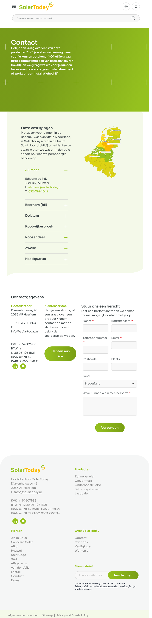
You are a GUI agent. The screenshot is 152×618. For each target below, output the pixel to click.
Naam (87, 321)
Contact (81, 538)
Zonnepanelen (85, 476)
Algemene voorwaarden (23, 615)
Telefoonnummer (95, 338)
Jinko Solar (19, 538)
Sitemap (47, 615)
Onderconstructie (88, 485)
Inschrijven (123, 575)
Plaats (115, 359)
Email (115, 338)
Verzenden (110, 428)
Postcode (90, 359)
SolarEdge (18, 555)
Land (86, 376)
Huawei (16, 551)
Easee (15, 580)
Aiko (14, 546)
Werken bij (82, 551)
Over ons (81, 542)
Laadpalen (82, 493)
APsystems (19, 563)
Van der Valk (20, 567)
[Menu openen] (14, 6)
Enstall (16, 572)
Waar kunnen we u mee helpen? (106, 393)
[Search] (133, 18)
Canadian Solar (22, 542)
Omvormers (83, 481)
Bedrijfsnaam (121, 321)
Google (127, 586)
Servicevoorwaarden (107, 586)
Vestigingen (83, 546)
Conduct (17, 576)
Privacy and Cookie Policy (72, 615)
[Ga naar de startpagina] (36, 6)
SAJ (14, 559)
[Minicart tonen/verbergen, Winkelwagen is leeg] (136, 6)
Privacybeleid (82, 586)
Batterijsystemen (87, 489)
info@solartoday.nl (28, 492)
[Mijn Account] (126, 6)
